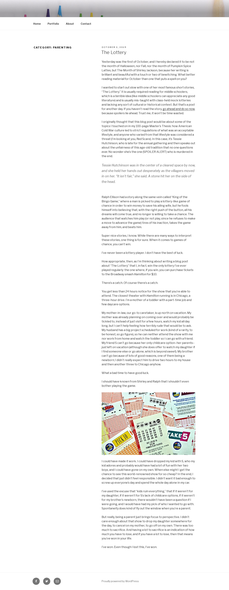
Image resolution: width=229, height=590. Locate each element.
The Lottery (113, 52)
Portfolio (53, 23)
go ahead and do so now (179, 109)
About (70, 23)
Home (37, 23)
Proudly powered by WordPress (120, 581)
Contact (86, 23)
